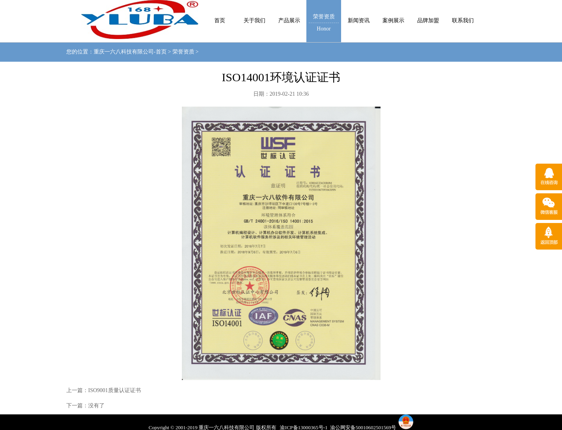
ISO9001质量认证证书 (114, 390)
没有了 (96, 406)
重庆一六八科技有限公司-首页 (130, 52)
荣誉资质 (183, 52)
